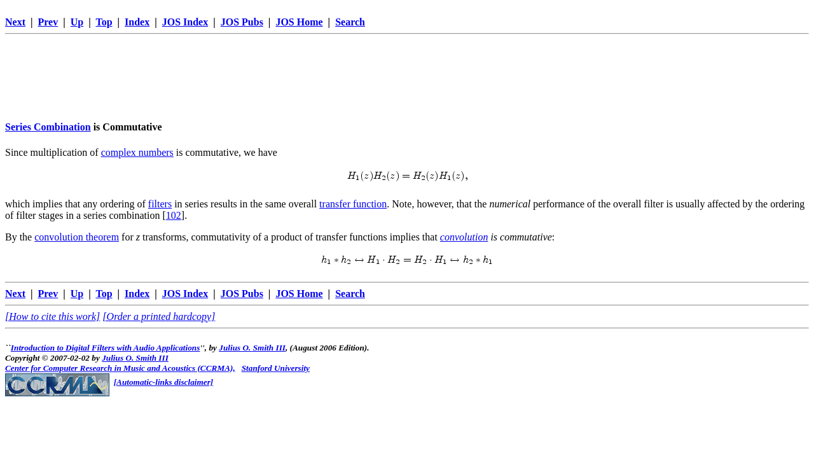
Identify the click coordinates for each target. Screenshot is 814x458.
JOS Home (298, 22)
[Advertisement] (407, 68)
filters (160, 203)
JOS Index (185, 22)
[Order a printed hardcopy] (158, 316)
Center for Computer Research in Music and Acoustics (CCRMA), (120, 368)
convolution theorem (76, 237)
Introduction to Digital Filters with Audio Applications (105, 347)
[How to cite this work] (52, 316)
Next (15, 22)
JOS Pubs (242, 22)
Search (350, 22)
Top (103, 22)
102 (173, 215)
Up (77, 22)
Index (137, 22)
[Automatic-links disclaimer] (164, 382)
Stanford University (276, 368)
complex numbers (137, 152)
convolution (464, 237)
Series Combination (48, 126)
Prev (48, 22)
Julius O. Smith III (252, 347)
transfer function (353, 203)
